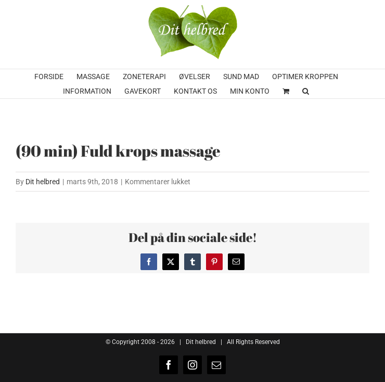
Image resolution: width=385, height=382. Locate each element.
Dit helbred (42, 181)
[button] (305, 91)
